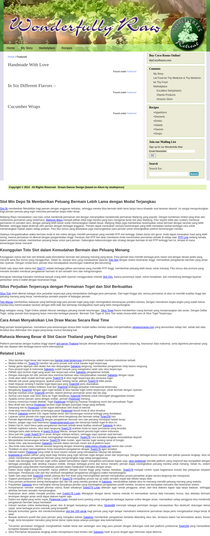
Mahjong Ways (54, 220)
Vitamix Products (166, 94)
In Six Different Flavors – (32, 85)
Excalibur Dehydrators (169, 90)
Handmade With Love (28, 64)
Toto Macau (6, 302)
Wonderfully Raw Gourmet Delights (105, 22)
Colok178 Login (72, 493)
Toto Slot (113, 259)
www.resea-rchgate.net (98, 446)
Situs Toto (5, 293)
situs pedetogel (137, 460)
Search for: (155, 168)
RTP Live (183, 237)
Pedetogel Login (58, 499)
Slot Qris (108, 276)
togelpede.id (15, 455)
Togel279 (58, 378)
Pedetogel (74, 398)
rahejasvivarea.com (143, 327)
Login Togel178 (32, 434)
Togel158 (74, 384)
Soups (158, 133)
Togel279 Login (91, 487)
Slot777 (41, 268)
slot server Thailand (67, 343)
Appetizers (161, 112)
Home (11, 48)
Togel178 (33, 363)
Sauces (159, 129)
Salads (159, 125)
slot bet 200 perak (76, 511)
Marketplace (47, 48)
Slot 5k (4, 208)
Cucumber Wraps (24, 106)
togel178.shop (51, 431)
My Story (27, 48)
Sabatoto (76, 366)
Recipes (66, 48)
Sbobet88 (109, 505)
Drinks (158, 120)
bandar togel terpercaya (68, 360)
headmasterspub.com (62, 422)
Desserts (160, 116)
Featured (131, 71)
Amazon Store (165, 99)
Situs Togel (107, 310)
